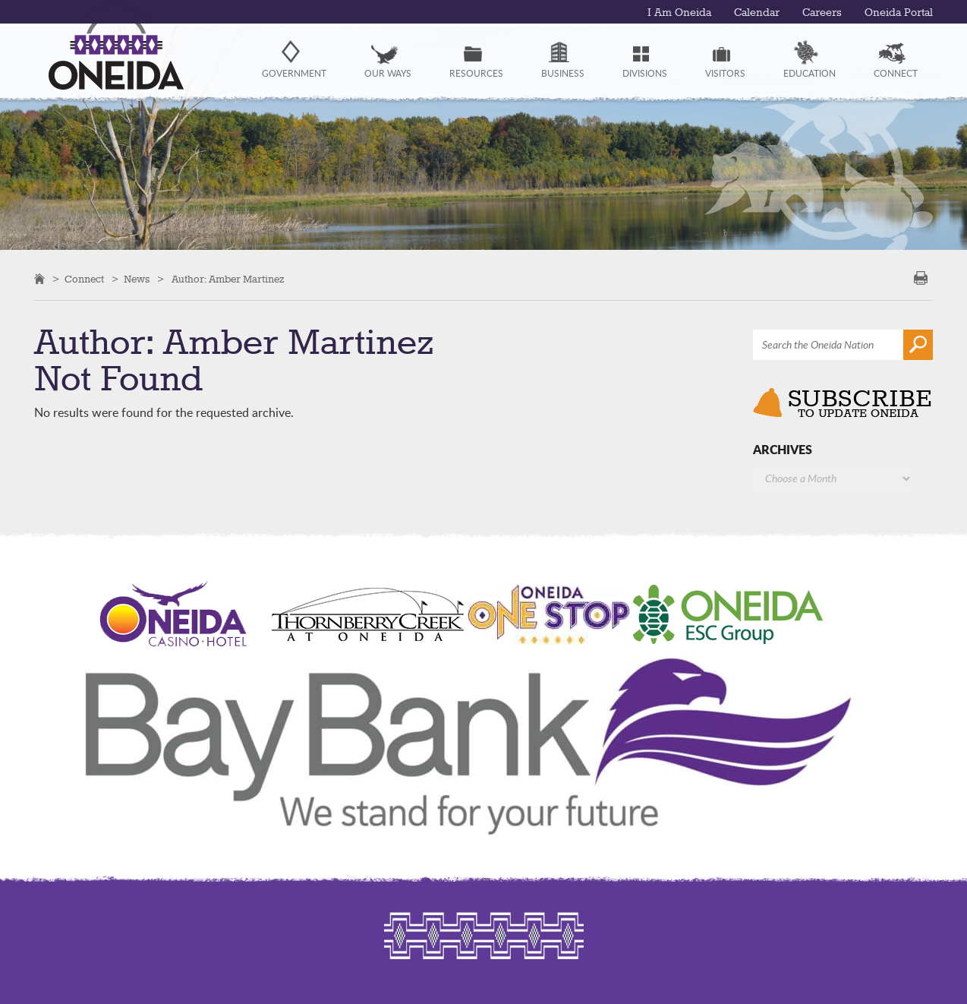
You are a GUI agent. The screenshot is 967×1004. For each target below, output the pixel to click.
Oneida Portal (899, 13)
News (137, 279)
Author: (228, 279)
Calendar (757, 13)
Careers (822, 13)
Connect (84, 279)
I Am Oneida (679, 13)
